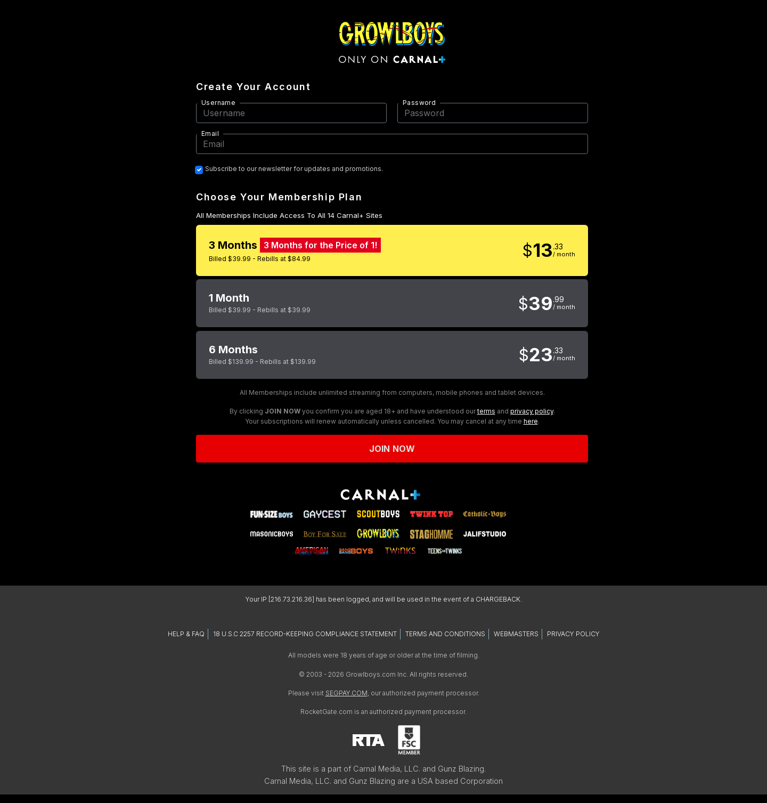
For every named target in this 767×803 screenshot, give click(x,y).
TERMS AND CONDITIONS (445, 634)
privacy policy (531, 411)
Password (419, 103)
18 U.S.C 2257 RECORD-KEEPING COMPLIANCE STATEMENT (305, 634)
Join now (392, 448)
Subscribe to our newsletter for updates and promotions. (294, 169)
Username (218, 103)
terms (486, 411)
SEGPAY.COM (346, 693)
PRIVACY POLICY (573, 634)
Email (210, 133)
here (531, 421)
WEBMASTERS (516, 634)
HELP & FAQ (186, 634)
